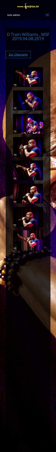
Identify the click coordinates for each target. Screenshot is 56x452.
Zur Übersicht (18, 54)
